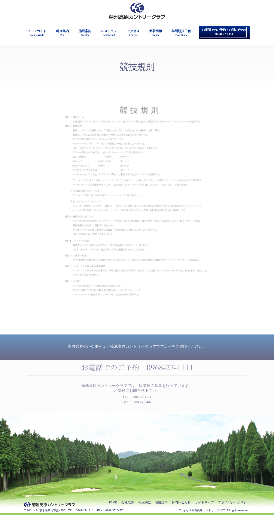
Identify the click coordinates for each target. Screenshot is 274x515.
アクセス (133, 33)
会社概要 (127, 502)
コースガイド (36, 33)
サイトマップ (204, 502)
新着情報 (155, 33)
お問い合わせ (181, 502)
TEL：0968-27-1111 (137, 395)
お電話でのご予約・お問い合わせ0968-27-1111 (224, 32)
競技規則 (161, 502)
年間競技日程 (181, 33)
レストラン (109, 33)
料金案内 (62, 33)
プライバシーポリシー (234, 502)
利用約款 (144, 502)
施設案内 (85, 33)
